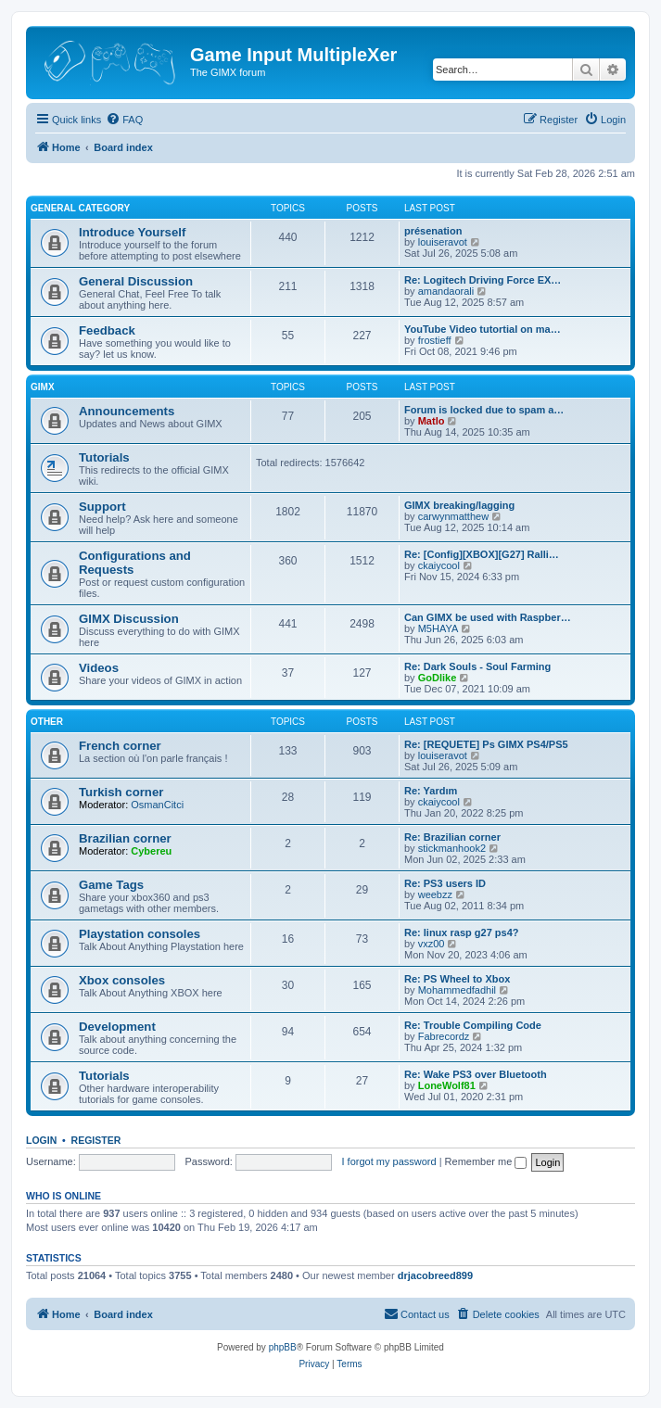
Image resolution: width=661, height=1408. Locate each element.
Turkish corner (121, 792)
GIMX (43, 387)
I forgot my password (389, 1161)
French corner (120, 746)
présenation (433, 230)
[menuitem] (124, 119)
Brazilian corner (125, 838)
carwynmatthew (453, 516)
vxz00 (431, 943)
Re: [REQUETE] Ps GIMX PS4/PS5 (486, 744)
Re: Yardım (430, 790)
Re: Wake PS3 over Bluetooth (475, 1074)
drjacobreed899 (435, 1275)
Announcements (126, 411)
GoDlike (437, 677)
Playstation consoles (139, 934)
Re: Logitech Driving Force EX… (482, 279)
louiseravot (442, 241)
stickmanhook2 (452, 848)
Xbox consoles (122, 980)
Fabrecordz (444, 1036)
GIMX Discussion (129, 619)
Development (117, 1027)
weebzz (435, 894)
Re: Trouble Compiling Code (472, 1025)
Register (96, 1140)
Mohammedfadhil (457, 990)
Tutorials (104, 457)
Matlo (431, 420)
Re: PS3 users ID (445, 883)
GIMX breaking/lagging (459, 505)
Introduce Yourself (132, 232)
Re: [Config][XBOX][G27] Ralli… (481, 554)
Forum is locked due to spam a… (484, 409)
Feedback (107, 330)
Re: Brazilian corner (452, 837)
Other (47, 722)
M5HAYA (438, 628)
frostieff (434, 340)
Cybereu (151, 850)
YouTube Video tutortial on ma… (482, 329)
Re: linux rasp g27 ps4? (461, 932)
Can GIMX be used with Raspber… (487, 617)
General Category (80, 208)
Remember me (486, 1161)
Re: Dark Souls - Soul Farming (477, 666)
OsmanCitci (157, 804)
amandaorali (446, 291)
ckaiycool (439, 565)
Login (41, 1140)
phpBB (283, 1347)
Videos (99, 668)
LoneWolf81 (447, 1085)
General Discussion (136, 281)
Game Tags (111, 885)
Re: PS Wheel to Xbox (457, 978)
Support (102, 507)
